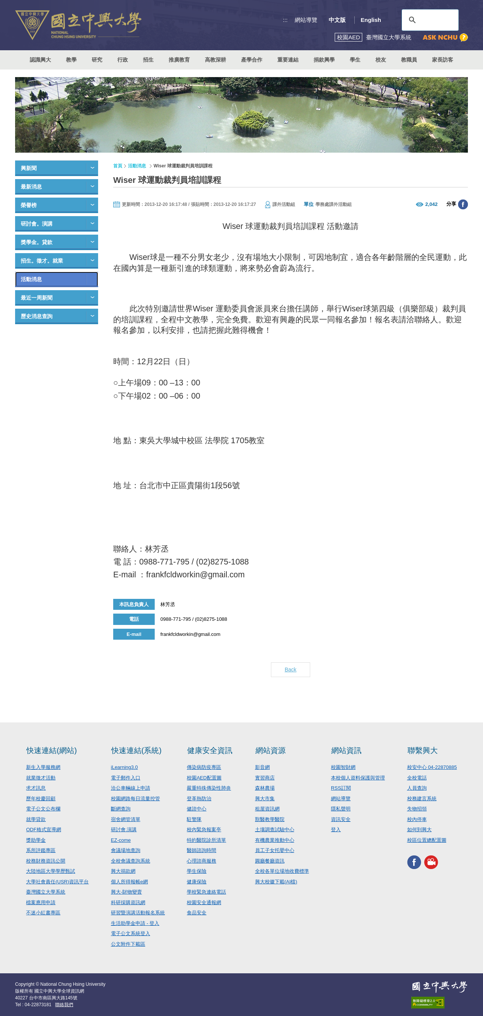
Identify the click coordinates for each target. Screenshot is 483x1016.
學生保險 (196, 871)
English (371, 20)
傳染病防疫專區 (204, 767)
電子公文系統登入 (130, 933)
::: (285, 20)
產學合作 (251, 60)
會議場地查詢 (125, 850)
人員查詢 (417, 788)
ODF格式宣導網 (43, 829)
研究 (97, 60)
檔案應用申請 (40, 902)
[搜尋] (429, 20)
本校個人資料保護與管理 (358, 778)
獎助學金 (36, 840)
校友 (380, 60)
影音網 (262, 767)
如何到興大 (419, 829)
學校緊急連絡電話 (206, 892)
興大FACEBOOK (414, 862)
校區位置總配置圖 (426, 840)
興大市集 (265, 798)
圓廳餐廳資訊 (270, 861)
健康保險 (196, 882)
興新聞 (29, 168)
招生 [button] (148, 60)
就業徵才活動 (40, 778)
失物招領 (417, 809)
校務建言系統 (422, 798)
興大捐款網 (123, 871)
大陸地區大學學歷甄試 (50, 871)
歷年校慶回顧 (40, 798)
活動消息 (31, 279)
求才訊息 (36, 788)
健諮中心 (196, 809)
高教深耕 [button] (215, 60)
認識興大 (40, 60)
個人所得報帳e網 (129, 882)
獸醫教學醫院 (270, 819)
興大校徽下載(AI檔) (276, 882)
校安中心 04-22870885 (432, 767)
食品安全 (196, 912)
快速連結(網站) (51, 750)
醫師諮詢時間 (201, 850)
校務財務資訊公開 (45, 861)
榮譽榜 (29, 205)
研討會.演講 (124, 829)
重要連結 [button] (287, 60)
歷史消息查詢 (36, 316)
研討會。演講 (36, 224)
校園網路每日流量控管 (135, 798)
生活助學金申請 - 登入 (135, 923)
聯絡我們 (64, 1004)
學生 (355, 60)
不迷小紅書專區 (43, 912)
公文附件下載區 (128, 944)
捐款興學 (324, 60)
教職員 (409, 60)
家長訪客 (442, 60)
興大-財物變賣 (126, 892)
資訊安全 (341, 819)
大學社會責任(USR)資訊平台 (57, 882)
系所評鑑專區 (40, 850)
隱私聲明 (341, 809)
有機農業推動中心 (274, 840)
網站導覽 (306, 20)
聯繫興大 (423, 750)
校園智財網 (343, 767)
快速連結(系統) (136, 750)
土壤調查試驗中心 (274, 829)
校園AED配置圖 (204, 778)
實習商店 (265, 778)
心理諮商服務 (201, 861)
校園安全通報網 (204, 902)
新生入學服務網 (43, 767)
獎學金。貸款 (36, 242)
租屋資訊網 (267, 809)
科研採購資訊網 (128, 902)
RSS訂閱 (341, 788)
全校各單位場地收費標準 (282, 871)
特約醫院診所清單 (206, 840)
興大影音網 (431, 862)
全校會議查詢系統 (130, 861)
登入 (336, 829)
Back (290, 670)
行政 (122, 60)
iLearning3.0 (124, 767)
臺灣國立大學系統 (45, 892)
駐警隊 (194, 819)
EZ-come (121, 840)
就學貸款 (36, 819)
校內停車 (417, 819)
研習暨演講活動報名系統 (138, 912)
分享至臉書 (463, 204)
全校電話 (417, 778)
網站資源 (270, 750)
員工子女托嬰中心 (274, 850)
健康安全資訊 (209, 750)
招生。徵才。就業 (42, 261)
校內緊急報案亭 (204, 829)
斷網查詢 (121, 809)
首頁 (117, 166)
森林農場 (265, 788)
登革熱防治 (199, 798)
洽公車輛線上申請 (130, 788)
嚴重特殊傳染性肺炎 (209, 788)
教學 (71, 60)
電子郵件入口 (125, 778)
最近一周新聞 (36, 298)
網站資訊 (346, 750)
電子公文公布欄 (43, 809)
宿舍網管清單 (125, 819)
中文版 (337, 20)
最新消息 (31, 187)
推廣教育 (179, 60)
